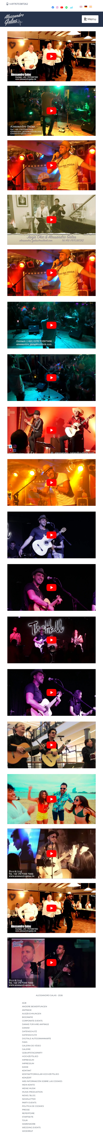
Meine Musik (28, 1088)
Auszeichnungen (31, 1013)
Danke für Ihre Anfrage (35, 1024)
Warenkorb (28, 1124)
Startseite (27, 1117)
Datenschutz (29, 1031)
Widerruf (27, 1131)
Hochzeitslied (30, 1056)
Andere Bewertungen (34, 1006)
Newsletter (28, 1099)
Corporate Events (32, 1020)
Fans (24, 1042)
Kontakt (26, 1070)
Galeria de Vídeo (31, 1045)
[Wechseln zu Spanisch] (90, 7)
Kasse (25, 1067)
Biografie (27, 1017)
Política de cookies (33, 1106)
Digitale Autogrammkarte (36, 1038)
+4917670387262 (17, 4)
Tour (25, 1120)
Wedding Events (31, 1127)
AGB (24, 1003)
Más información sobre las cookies (42, 1081)
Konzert (26, 1077)
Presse (26, 1109)
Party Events (29, 1102)
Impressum (28, 1060)
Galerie (26, 1049)
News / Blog (28, 1095)
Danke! (26, 1028)
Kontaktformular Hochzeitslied (40, 1074)
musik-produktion (32, 1092)
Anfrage (27, 1010)
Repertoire (28, 1113)
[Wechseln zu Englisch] (81, 7)
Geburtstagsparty (32, 1053)
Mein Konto (28, 1085)
